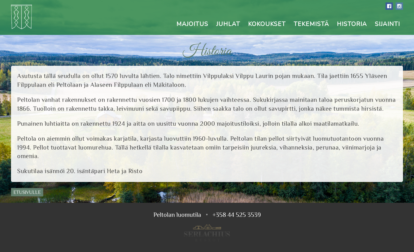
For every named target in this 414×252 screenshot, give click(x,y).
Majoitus (192, 24)
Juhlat (228, 24)
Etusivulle (27, 192)
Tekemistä (311, 24)
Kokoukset (267, 24)
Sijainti (387, 24)
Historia (352, 24)
